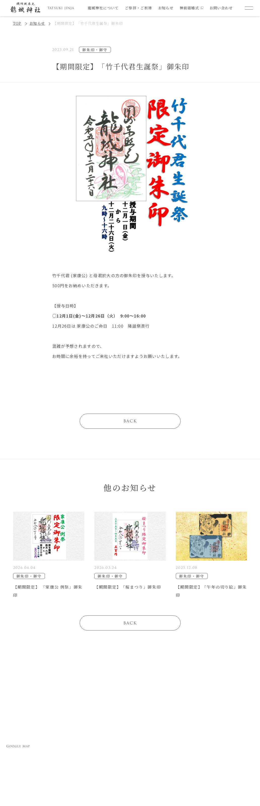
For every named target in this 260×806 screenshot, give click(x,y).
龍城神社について (103, 7)
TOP (17, 23)
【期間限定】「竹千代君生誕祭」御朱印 (88, 23)
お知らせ (166, 7)
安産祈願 (115, 727)
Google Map (18, 746)
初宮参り (115, 740)
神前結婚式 (191, 7)
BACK (130, 421)
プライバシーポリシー (203, 728)
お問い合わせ (221, 7)
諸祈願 (140, 740)
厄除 (115, 753)
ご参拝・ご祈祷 (138, 7)
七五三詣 (140, 727)
